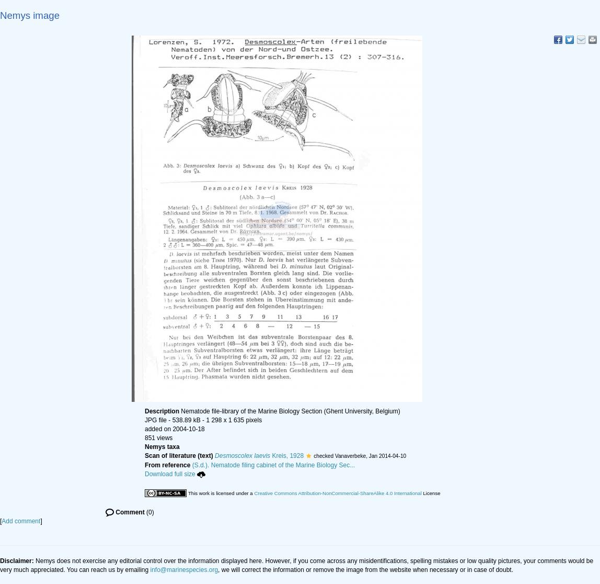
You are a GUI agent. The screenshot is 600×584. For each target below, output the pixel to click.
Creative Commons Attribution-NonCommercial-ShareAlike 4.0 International (337, 493)
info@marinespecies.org (184, 570)
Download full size (175, 474)
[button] (309, 455)
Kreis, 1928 (259, 455)
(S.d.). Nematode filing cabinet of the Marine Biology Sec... (273, 465)
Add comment (21, 521)
